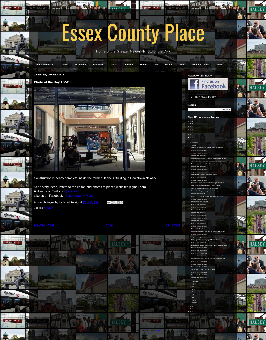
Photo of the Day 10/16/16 (199, 218)
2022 (191, 121)
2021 (191, 124)
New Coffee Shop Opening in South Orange (204, 191)
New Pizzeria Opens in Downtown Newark (204, 174)
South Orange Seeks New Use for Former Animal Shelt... (208, 231)
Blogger (159, 330)
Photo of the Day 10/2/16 (199, 275)
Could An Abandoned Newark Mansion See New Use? (208, 259)
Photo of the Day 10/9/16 (199, 248)
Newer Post (44, 225)
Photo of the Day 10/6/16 (199, 261)
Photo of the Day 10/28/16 (199, 166)
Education (98, 64)
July (193, 286)
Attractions (80, 64)
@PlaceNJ (71, 191)
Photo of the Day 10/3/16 (199, 272)
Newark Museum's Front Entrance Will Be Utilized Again (208, 158)
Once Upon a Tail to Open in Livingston (203, 269)
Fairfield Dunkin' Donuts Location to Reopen (204, 164)
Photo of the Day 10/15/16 (199, 220)
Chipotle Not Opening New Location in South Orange (207, 237)
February (195, 300)
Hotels (143, 64)
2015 (191, 306)
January (194, 302)
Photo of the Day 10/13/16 (199, 226)
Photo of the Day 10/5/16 (199, 264)
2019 (191, 129)
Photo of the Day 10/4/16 (199, 267)
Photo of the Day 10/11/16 (199, 234)
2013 (191, 311)
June (193, 289)
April (193, 295)
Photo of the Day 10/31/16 (199, 150)
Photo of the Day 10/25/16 (199, 180)
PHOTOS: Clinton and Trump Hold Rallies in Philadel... (208, 196)
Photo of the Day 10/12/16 (199, 229)
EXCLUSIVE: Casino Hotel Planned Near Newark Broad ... (209, 245)
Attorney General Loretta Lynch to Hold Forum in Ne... (207, 256)
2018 (191, 132)
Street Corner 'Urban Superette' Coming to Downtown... (208, 183)
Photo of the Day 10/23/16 (199, 199)
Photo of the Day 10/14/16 (199, 223)
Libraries (128, 64)
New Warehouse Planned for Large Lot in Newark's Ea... (208, 161)
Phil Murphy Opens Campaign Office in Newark (205, 240)
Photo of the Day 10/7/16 (199, 253)
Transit (64, 64)
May (193, 292)
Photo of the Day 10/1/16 (199, 277)
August (194, 284)
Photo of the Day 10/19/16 (199, 210)
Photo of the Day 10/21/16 (199, 204)
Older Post (171, 225)
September (195, 281)
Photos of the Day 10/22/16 (199, 202)
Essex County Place (133, 31)
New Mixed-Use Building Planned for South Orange (207, 147)
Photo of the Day (45, 64)
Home (108, 225)
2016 (191, 137)
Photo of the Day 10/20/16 (199, 207)
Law (156, 64)
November (195, 142)
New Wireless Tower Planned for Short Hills (204, 188)
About (182, 64)
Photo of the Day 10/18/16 (199, 212)
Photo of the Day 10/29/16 (199, 155)
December (195, 140)
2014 (191, 309)
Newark (48, 207)
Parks (114, 64)
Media (219, 64)
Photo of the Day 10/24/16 (199, 194)
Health (168, 64)
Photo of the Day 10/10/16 (199, 242)
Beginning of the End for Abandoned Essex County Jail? (208, 172)
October (194, 145)
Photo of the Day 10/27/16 (199, 169)
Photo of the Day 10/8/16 (199, 250)
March (194, 297)
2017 (191, 134)
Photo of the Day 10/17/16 (199, 215)
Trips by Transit (200, 64)
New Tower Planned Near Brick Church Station (205, 185)
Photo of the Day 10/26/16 (199, 177)
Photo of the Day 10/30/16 (199, 153)
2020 (191, 126)
